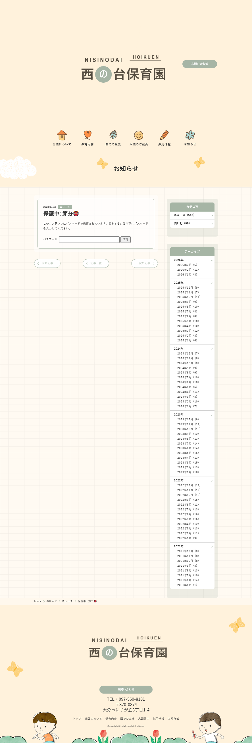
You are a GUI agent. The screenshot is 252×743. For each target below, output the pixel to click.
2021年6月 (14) (188, 580)
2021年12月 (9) (188, 551)
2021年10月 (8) (188, 560)
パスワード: (81, 239)
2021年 (179, 546)
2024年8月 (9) (187, 372)
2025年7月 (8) (187, 311)
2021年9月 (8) (187, 565)
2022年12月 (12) (189, 485)
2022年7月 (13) (188, 509)
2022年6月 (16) (188, 514)
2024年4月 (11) (188, 391)
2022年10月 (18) (189, 494)
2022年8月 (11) (188, 504)
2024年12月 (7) (188, 353)
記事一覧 (96, 263)
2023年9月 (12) (188, 433)
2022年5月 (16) (188, 519)
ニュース (65, 207)
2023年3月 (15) (188, 462)
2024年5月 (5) (187, 387)
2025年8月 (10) (188, 306)
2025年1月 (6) (187, 340)
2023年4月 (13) (188, 457)
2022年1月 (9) (187, 538)
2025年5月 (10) (188, 321)
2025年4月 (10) (188, 325)
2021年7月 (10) (188, 575)
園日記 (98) (182, 223)
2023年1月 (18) (188, 472)
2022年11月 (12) (189, 490)
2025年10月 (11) (189, 297)
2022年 (179, 480)
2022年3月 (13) (188, 528)
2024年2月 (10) (188, 401)
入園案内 (143, 718)
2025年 (179, 282)
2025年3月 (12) (188, 330)
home (38, 601)
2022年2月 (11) (188, 533)
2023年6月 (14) (188, 448)
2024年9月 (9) (187, 368)
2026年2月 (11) (188, 269)
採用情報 (158, 718)
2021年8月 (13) (188, 570)
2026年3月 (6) (187, 264)
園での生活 (127, 718)
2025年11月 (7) (188, 292)
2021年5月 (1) (187, 585)
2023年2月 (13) (188, 467)
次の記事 (144, 263)
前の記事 (47, 263)
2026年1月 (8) (187, 274)
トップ (77, 718)
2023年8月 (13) (188, 438)
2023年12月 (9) (188, 419)
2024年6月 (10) (188, 382)
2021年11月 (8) (188, 556)
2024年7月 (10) (188, 377)
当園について (93, 718)
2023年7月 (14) (188, 443)
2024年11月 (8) (188, 358)
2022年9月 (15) (188, 499)
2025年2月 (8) (187, 335)
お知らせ (52, 601)
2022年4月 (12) (188, 523)
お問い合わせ (199, 63)
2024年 (179, 348)
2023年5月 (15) (188, 452)
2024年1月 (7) (187, 406)
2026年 (179, 260)
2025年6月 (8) (187, 316)
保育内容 (111, 718)
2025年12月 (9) (188, 287)
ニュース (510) (184, 215)
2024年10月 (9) (188, 363)
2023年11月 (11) (189, 424)
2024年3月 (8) (187, 396)
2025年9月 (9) (187, 301)
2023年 (179, 414)
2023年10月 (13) (189, 429)
